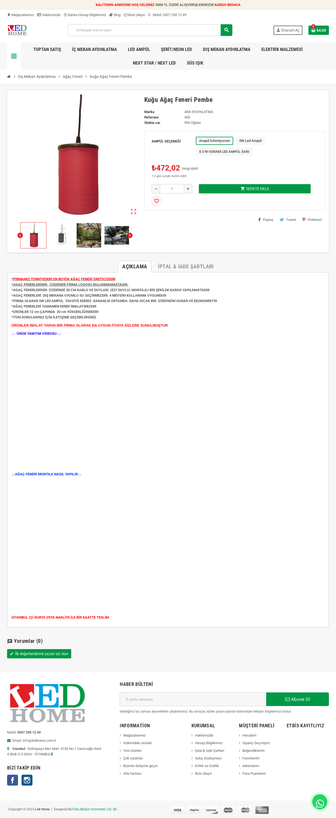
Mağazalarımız (20, 15)
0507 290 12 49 (174, 15)
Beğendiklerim (253, 751)
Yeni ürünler (132, 751)
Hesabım (249, 735)
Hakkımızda (48, 15)
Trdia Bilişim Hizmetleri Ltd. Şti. (95, 809)
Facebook (12, 780)
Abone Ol (297, 699)
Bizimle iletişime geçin (140, 766)
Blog (115, 15)
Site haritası (132, 773)
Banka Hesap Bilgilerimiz (85, 15)
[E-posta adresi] (193, 699)
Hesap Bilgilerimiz (209, 743)
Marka (149, 112)
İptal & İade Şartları (209, 751)
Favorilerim (250, 758)
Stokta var (152, 123)
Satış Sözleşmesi (208, 758)
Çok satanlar (133, 758)
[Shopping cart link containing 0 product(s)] (318, 30)
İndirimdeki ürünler (137, 743)
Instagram (27, 780)
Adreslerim (250, 766)
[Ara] (150, 30)
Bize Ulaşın (134, 15)
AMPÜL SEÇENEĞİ (166, 141)
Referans (151, 117)
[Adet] (172, 188)
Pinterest (312, 219)
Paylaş (265, 219)
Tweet (288, 219)
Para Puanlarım (254, 773)
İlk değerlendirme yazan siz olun (39, 654)
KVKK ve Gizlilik (207, 766)
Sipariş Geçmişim (256, 743)
